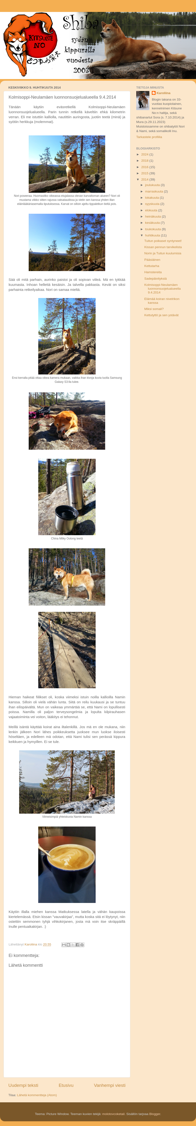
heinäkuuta (153, 216)
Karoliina (163, 93)
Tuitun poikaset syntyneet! (163, 241)
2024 (145, 154)
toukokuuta (153, 229)
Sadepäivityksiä (155, 278)
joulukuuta (153, 185)
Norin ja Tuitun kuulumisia (162, 253)
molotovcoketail (113, 1114)
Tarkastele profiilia (149, 137)
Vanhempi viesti (109, 1085)
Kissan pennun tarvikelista (163, 247)
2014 (145, 179)
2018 (145, 160)
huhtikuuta (153, 235)
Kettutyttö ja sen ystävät (161, 315)
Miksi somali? (154, 309)
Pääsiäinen (152, 259)
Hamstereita (153, 272)
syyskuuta (152, 204)
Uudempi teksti (23, 1085)
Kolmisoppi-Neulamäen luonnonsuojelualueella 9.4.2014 (162, 288)
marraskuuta (154, 191)
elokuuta (151, 210)
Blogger (154, 1114)
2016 (145, 167)
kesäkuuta (153, 222)
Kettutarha (151, 266)
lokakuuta (152, 197)
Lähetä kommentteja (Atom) (37, 1095)
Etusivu (66, 1085)
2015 (145, 173)
